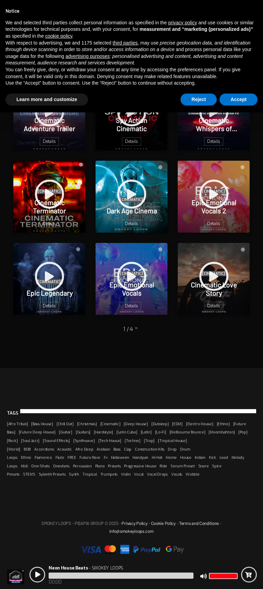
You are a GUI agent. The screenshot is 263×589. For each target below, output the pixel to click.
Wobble (192, 474)
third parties (125, 43)
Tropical (90, 474)
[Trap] (149, 440)
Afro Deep (84, 449)
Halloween (120, 457)
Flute (59, 457)
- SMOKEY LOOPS (86, 568)
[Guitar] (65, 432)
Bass (117, 449)
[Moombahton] (222, 432)
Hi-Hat (157, 457)
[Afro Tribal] (17, 423)
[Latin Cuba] (126, 432)
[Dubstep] (159, 423)
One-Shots (40, 466)
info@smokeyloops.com (131, 531)
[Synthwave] (84, 440)
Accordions (44, 449)
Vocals (176, 474)
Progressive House (140, 466)
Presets (114, 466)
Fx (105, 457)
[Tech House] (110, 440)
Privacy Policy (134, 523)
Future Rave (89, 457)
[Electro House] (199, 423)
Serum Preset (183, 466)
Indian (200, 457)
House (185, 457)
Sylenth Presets (52, 474)
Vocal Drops (157, 474)
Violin (125, 474)
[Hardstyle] (103, 432)
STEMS (29, 474)
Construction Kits (149, 449)
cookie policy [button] (58, 36)
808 (27, 449)
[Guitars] (83, 432)
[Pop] (243, 432)
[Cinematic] (110, 423)
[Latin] (146, 432)
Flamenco (43, 457)
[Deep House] (136, 423)
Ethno (26, 457)
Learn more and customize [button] (46, 99)
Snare (203, 466)
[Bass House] (42, 423)
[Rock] (12, 440)
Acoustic (64, 449)
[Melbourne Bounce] (187, 432)
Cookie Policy (163, 523)
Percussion (82, 466)
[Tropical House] (172, 440)
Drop (172, 449)
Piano (100, 466)
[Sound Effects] (56, 440)
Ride (163, 466)
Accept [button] (238, 99)
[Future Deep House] (37, 432)
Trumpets (109, 474)
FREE (71, 457)
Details (49, 141)
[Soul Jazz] (30, 440)
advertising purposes (87, 56)
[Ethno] (223, 423)
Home (171, 457)
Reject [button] (198, 99)
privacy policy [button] (182, 22)
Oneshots (61, 466)
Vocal (138, 474)
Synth (74, 474)
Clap (128, 449)
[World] (13, 449)
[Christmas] (87, 423)
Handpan (140, 457)
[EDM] (177, 423)
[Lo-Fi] (160, 432)
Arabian (103, 449)
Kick (212, 457)
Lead (224, 457)
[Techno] (132, 440)
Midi (24, 466)
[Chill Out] (65, 423)
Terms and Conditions (199, 523)
